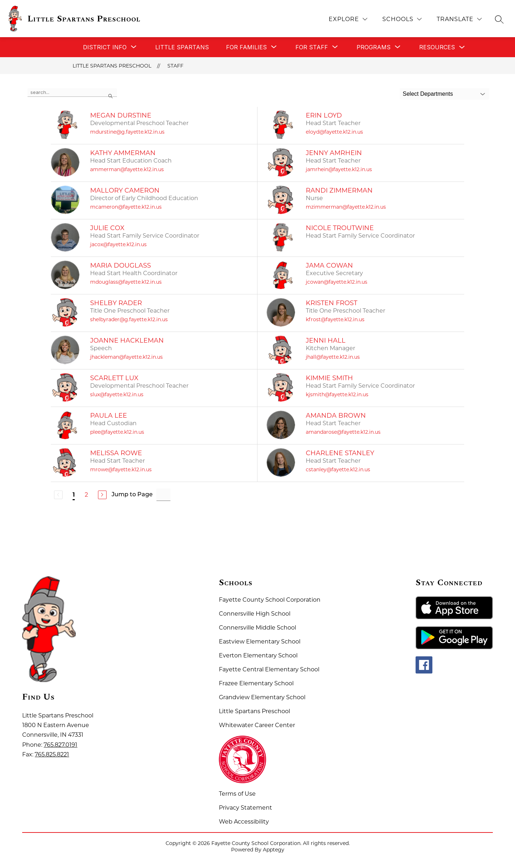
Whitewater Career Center (257, 725)
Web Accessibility (244, 821)
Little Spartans (182, 47)
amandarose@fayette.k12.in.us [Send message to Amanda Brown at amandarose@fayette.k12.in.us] (343, 432)
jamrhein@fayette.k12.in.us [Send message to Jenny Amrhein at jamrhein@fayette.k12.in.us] (339, 169)
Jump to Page (132, 495)
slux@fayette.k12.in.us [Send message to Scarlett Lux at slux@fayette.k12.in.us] (116, 394)
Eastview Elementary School (259, 641)
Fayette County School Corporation (269, 599)
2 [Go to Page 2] (86, 494)
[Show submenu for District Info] (105, 47)
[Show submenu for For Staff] (311, 47)
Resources (437, 47)
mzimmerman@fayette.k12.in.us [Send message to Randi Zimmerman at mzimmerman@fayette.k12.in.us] (346, 207)
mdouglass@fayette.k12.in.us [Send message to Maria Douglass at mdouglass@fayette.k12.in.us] (126, 282)
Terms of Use (237, 793)
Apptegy (273, 849)
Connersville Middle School (257, 627)
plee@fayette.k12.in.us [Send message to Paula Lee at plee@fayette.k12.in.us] (117, 432)
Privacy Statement (245, 807)
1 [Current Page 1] (74, 494)
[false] (72, 92)
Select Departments (428, 94)
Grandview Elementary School (262, 697)
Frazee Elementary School (256, 683)
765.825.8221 (52, 754)
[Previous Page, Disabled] (58, 495)
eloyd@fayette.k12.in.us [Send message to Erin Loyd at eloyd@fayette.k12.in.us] (334, 132)
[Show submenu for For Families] (246, 47)
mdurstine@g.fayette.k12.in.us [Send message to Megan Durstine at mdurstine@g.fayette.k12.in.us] (127, 132)
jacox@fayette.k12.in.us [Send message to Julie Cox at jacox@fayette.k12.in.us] (118, 244)
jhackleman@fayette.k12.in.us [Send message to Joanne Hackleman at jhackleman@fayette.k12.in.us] (126, 357)
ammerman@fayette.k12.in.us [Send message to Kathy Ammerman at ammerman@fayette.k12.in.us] (127, 169)
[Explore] (348, 19)
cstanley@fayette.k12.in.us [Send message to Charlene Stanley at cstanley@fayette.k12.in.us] (338, 469)
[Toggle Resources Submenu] (462, 47)
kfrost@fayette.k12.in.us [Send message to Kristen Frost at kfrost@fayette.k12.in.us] (335, 319)
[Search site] (499, 19)
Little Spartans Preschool (112, 66)
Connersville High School (254, 613)
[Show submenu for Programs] (374, 47)
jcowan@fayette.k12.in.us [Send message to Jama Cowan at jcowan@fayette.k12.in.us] (336, 282)
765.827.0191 (60, 744)
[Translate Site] (459, 19)
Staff (175, 66)
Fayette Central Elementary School (269, 669)
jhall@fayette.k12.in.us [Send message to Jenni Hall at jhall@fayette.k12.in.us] (333, 357)
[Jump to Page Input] (163, 494)
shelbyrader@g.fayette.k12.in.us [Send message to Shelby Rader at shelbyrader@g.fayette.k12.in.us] (129, 319)
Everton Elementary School (258, 655)
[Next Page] (102, 495)
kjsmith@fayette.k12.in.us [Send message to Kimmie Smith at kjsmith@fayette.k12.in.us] (337, 394)
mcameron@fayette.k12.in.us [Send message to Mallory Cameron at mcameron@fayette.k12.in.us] (126, 207)
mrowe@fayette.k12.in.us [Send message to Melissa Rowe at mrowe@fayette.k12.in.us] (121, 469)
